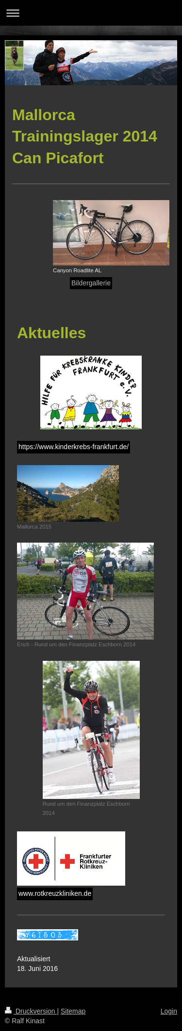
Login (169, 1011)
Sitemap (73, 1011)
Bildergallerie (91, 283)
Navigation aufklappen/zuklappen (91, 12)
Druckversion (31, 1011)
